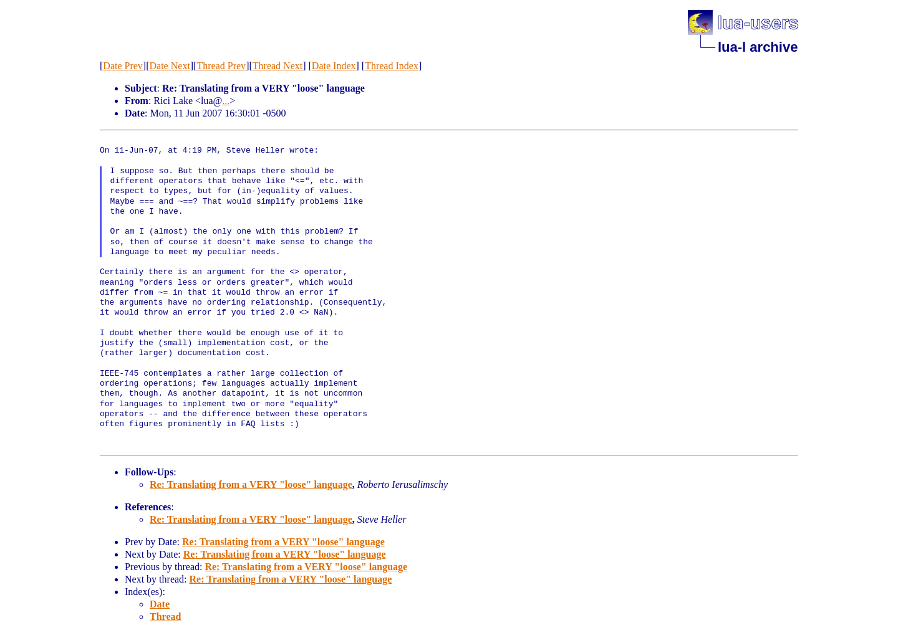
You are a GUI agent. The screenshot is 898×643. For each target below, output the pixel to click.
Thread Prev (221, 65)
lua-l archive (758, 47)
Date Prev (123, 65)
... (225, 100)
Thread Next (277, 65)
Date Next (170, 65)
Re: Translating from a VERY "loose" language (251, 484)
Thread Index (391, 65)
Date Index (334, 65)
